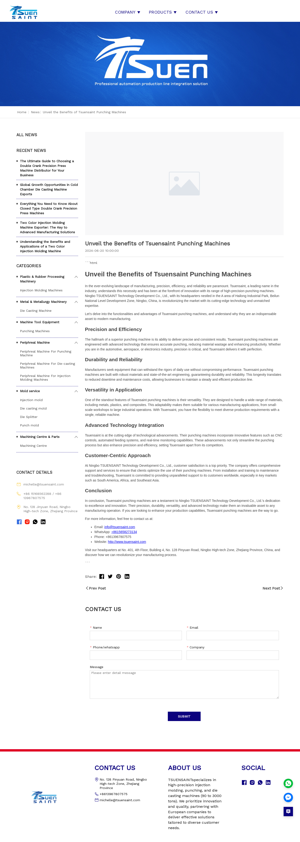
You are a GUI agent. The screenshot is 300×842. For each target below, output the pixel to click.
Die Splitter (29, 414)
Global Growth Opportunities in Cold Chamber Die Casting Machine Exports (49, 186)
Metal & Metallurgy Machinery (43, 299)
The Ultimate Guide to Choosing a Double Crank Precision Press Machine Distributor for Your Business (47, 165)
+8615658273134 (124, 529)
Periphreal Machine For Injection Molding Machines (45, 375)
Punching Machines (35, 328)
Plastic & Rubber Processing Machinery (42, 276)
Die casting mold (33, 405)
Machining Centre (33, 443)
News (35, 109)
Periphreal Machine (35, 340)
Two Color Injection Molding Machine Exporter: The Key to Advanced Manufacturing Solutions (47, 224)
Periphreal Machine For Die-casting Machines (47, 362)
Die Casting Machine (36, 308)
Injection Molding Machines (41, 287)
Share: (91, 573)
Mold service (30, 388)
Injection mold (31, 397)
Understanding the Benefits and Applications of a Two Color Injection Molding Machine (45, 243)
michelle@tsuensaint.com (43, 481)
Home (21, 109)
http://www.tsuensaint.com (127, 539)
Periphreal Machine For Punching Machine (45, 350)
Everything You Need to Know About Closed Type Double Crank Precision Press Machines (49, 205)
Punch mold (29, 422)
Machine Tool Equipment (39, 319)
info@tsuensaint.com (119, 524)
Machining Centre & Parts (40, 434)
